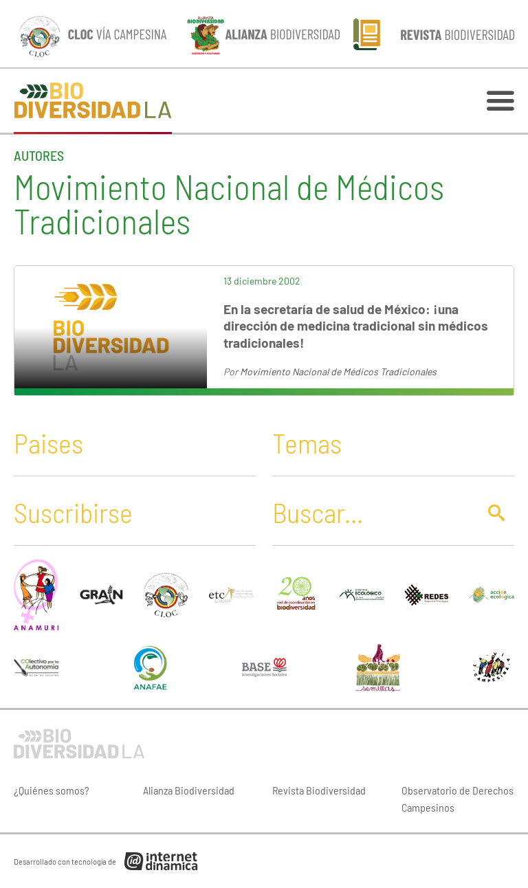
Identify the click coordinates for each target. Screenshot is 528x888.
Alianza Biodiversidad (188, 790)
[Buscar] (371, 512)
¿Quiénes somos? (51, 790)
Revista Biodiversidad (319, 790)
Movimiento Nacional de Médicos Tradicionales (338, 371)
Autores (39, 155)
